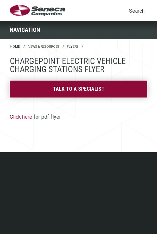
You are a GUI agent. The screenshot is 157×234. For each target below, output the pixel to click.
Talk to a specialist (79, 89)
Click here (21, 117)
